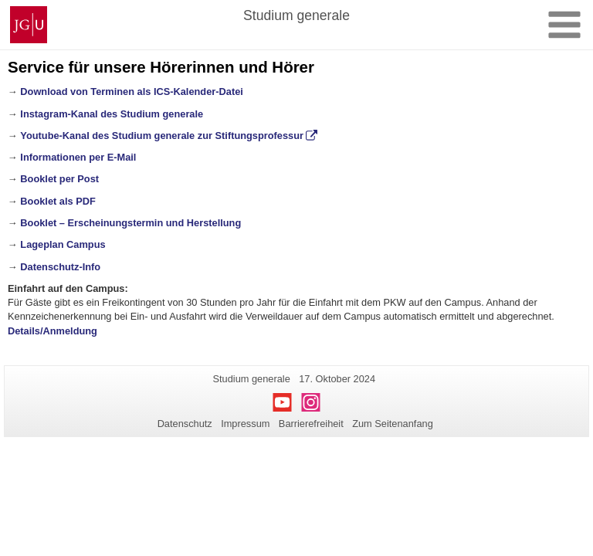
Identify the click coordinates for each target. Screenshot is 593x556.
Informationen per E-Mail (78, 157)
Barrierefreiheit (311, 423)
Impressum (245, 423)
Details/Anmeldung (52, 331)
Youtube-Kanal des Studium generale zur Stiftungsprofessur (161, 135)
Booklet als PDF (57, 201)
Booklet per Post (59, 179)
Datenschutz (185, 423)
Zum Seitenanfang (392, 423)
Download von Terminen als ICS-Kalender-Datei (131, 91)
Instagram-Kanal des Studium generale (111, 114)
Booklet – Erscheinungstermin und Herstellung (130, 223)
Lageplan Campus (62, 244)
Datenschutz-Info (60, 267)
